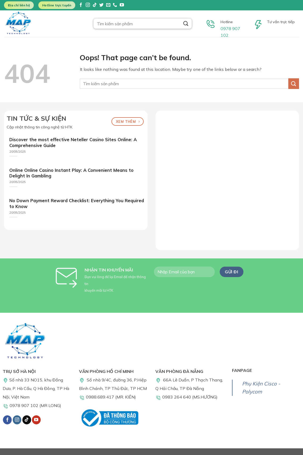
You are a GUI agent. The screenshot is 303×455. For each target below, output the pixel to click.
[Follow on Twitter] (101, 5)
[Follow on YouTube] (122, 5)
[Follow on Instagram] (88, 5)
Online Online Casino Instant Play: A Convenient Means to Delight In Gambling (71, 173)
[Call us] (115, 5)
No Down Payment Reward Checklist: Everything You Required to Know (76, 203)
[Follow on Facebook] (81, 5)
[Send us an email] (108, 5)
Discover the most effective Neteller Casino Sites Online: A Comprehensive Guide (73, 142)
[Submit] (185, 23)
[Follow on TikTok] (95, 5)
